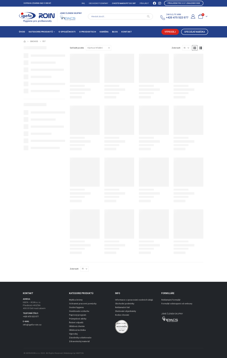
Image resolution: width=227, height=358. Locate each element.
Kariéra (104, 31)
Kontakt (126, 31)
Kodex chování (122, 315)
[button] (194, 48)
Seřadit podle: (77, 47)
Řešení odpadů (76, 322)
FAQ (83, 3)
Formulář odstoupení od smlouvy (176, 303)
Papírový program (77, 315)
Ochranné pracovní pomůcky (82, 303)
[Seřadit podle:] (98, 48)
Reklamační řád (122, 307)
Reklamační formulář (170, 300)
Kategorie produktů (41, 31)
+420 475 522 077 (31, 316)
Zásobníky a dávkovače (80, 337)
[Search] (148, 16)
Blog (115, 31)
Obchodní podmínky (98, 3)
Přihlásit (144, 3)
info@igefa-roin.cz (32, 325)
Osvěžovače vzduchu (79, 311)
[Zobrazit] (186, 48)
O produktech (87, 31)
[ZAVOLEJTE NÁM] (174, 16)
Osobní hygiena (76, 307)
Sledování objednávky (125, 311)
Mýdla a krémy (75, 300)
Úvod (22, 31)
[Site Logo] (37, 16)
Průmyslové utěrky (77, 319)
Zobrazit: (176, 47)
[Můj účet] (193, 16)
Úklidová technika (77, 330)
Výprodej (73, 334)
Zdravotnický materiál (79, 341)
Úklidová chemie (77, 326)
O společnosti (67, 31)
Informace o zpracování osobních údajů (134, 300)
